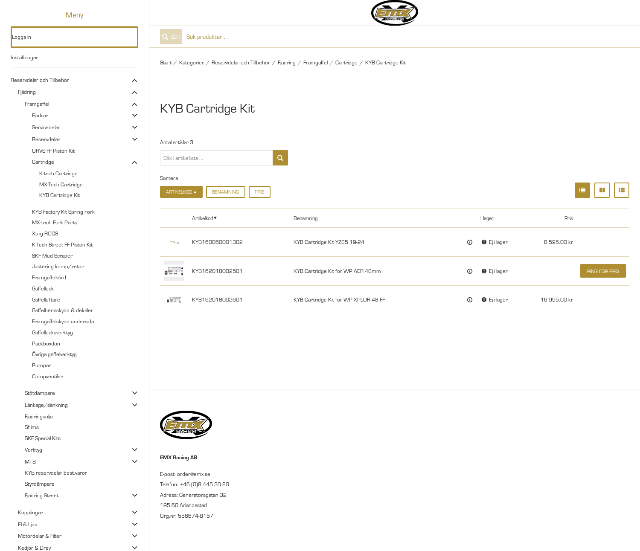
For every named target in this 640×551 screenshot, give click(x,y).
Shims (32, 426)
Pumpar (41, 365)
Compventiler (47, 376)
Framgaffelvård (49, 277)
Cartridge (43, 161)
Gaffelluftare (46, 299)
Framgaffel (37, 103)
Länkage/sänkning (46, 404)
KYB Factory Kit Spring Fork (63, 211)
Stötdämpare (40, 392)
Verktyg (33, 449)
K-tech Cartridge (58, 173)
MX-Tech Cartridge (61, 184)
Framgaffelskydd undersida (63, 321)
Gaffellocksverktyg (52, 332)
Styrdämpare (40, 483)
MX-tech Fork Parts (54, 222)
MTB (30, 461)
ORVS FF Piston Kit (53, 150)
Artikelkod (202, 218)
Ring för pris (603, 271)
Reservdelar (46, 139)
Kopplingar (30, 512)
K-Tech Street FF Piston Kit (62, 244)
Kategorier (191, 62)
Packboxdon (46, 343)
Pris (259, 192)
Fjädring (27, 91)
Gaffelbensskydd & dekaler (62, 310)
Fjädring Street (41, 495)
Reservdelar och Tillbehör (40, 79)
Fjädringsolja (38, 416)
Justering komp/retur (58, 266)
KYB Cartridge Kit (59, 194)
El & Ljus (27, 524)
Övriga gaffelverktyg (54, 354)
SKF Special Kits (43, 438)
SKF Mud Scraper (52, 255)
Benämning (225, 192)
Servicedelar (46, 127)
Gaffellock (43, 288)
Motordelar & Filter (39, 535)
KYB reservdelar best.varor (56, 472)
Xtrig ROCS (45, 233)
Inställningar (24, 57)
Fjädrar (40, 115)
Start (166, 62)
